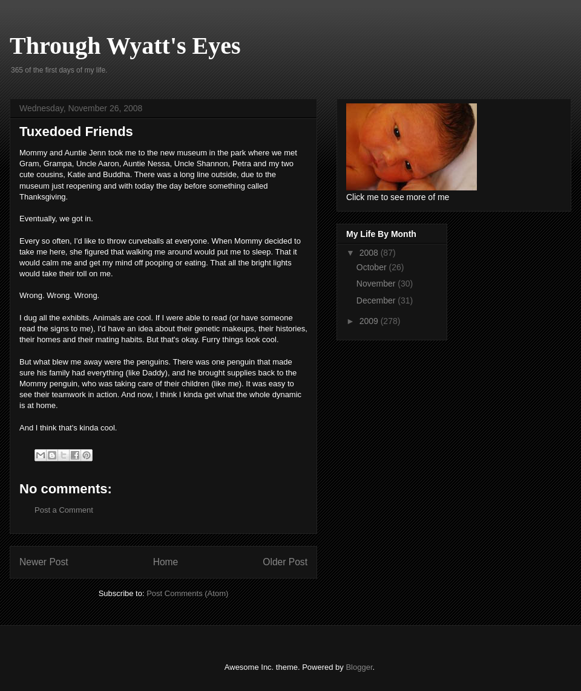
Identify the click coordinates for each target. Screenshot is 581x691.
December (377, 300)
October (372, 267)
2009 (370, 321)
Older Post (285, 562)
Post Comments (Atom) (187, 593)
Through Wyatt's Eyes (125, 45)
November (377, 283)
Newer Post (43, 562)
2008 (370, 253)
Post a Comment (63, 509)
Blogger (359, 667)
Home (166, 562)
